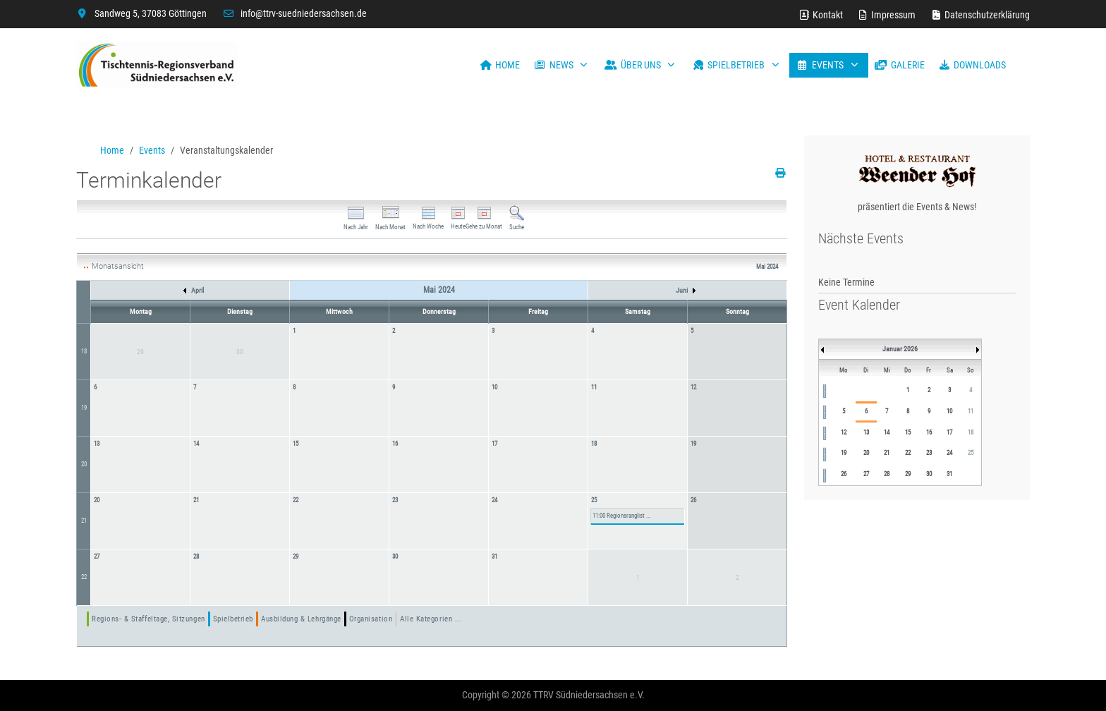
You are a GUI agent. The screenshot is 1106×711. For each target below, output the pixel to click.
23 (395, 500)
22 (295, 500)
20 (84, 464)
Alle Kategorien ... (431, 619)
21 (84, 520)
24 (494, 500)
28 (196, 556)
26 (693, 500)
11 (594, 387)
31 (494, 556)
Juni (685, 290)
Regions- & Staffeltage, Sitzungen (148, 619)
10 (494, 387)
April (193, 290)
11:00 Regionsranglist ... (621, 515)
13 (96, 443)
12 (693, 387)
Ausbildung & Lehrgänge (301, 619)
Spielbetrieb (233, 619)
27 (96, 556)
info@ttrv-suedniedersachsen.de (304, 13)
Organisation (370, 619)
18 (84, 351)
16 (395, 443)
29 (295, 556)
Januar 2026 (900, 349)
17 (494, 443)
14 (196, 443)
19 (84, 407)
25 (594, 500)
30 (395, 556)
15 (295, 443)
